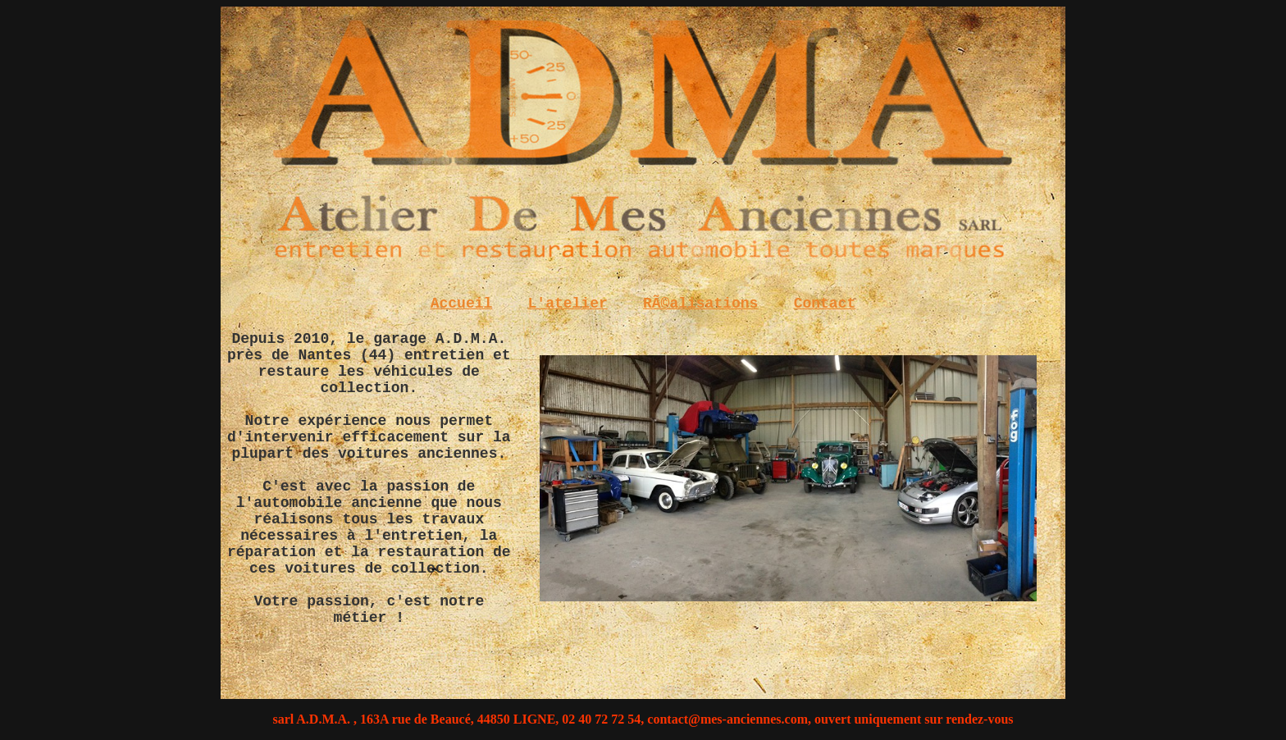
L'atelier (568, 303)
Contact (825, 303)
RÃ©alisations (700, 303)
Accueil (462, 303)
